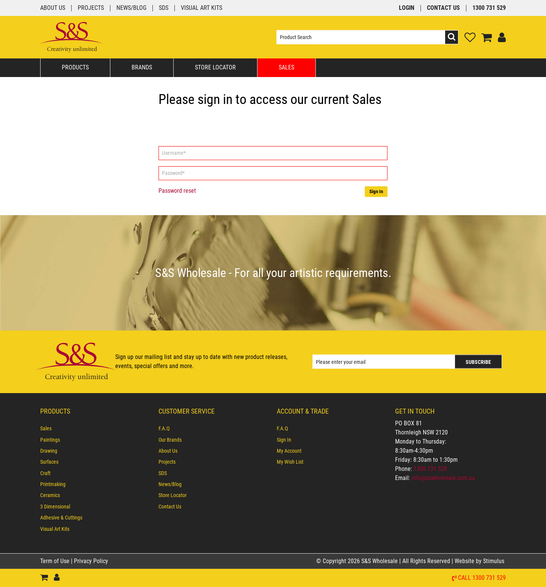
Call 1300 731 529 (482, 578)
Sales (286, 67)
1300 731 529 (489, 8)
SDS (163, 8)
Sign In (376, 191)
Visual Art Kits (201, 8)
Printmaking (53, 484)
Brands (142, 67)
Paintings (50, 440)
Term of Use (55, 561)
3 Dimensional (55, 507)
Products (75, 67)
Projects (91, 8)
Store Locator (215, 67)
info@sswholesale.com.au (443, 478)
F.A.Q (163, 428)
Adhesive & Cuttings (61, 518)
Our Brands (170, 440)
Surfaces (49, 462)
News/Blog (131, 8)
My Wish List (290, 462)
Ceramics (50, 495)
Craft (45, 473)
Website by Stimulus (480, 561)
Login (406, 8)
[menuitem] (95, 428)
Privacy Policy (91, 561)
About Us (52, 8)
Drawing (48, 451)
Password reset (177, 190)
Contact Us (443, 8)
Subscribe (478, 362)
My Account (289, 451)
